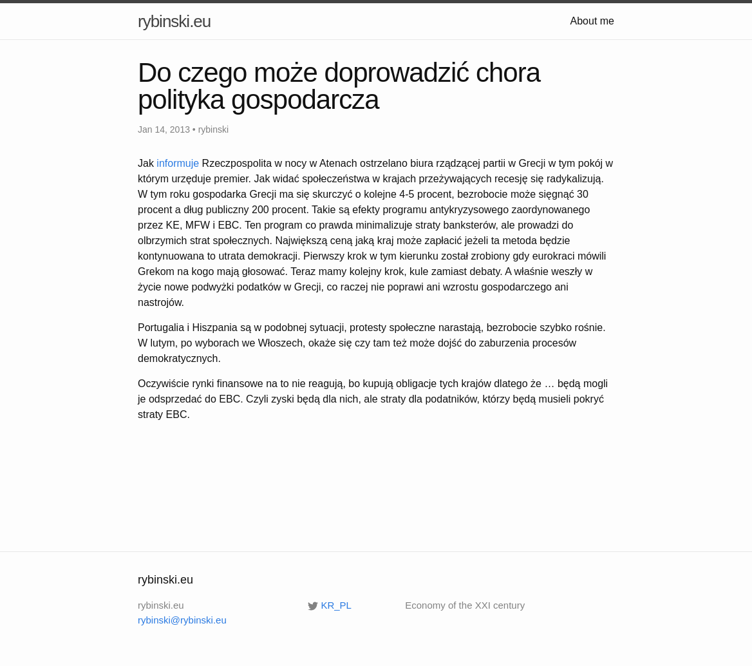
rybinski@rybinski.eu (182, 619)
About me (592, 20)
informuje (177, 163)
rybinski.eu (174, 21)
